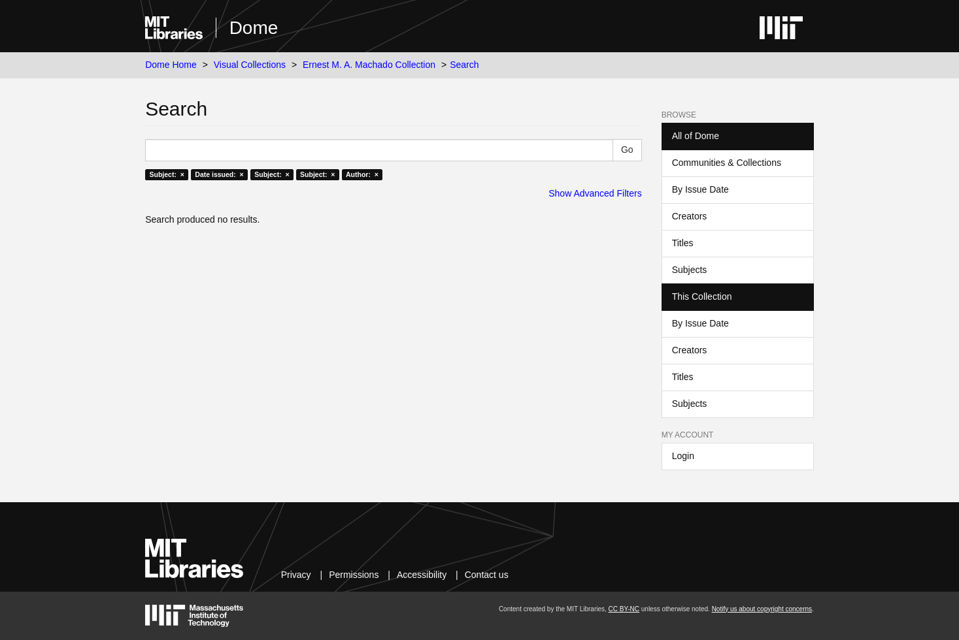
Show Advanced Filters (594, 193)
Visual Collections (250, 64)
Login (683, 456)
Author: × (362, 174)
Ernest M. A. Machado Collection (369, 64)
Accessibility (421, 574)
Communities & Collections (726, 162)
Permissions (354, 574)
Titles (683, 243)
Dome (253, 28)
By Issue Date (700, 189)
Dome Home (171, 64)
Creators (689, 216)
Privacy (296, 574)
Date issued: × (219, 174)
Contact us (487, 574)
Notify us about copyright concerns (762, 609)
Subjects (689, 269)
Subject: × (166, 174)
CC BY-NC (624, 609)
